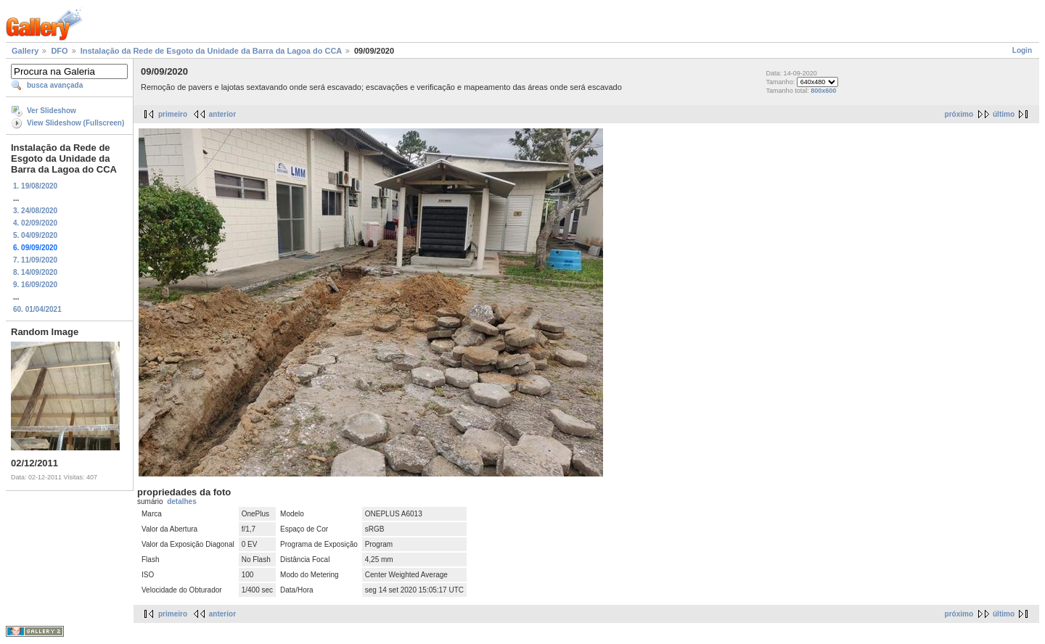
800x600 (823, 90)
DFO (59, 50)
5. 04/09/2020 (35, 235)
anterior (222, 114)
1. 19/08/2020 (35, 186)
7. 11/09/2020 (35, 260)
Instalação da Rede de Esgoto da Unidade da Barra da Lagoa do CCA (211, 50)
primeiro (172, 114)
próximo (959, 114)
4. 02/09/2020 (35, 223)
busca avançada (55, 85)
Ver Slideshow (51, 111)
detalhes (182, 501)
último (1004, 114)
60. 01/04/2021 (37, 309)
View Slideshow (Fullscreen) (75, 123)
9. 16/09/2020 (35, 285)
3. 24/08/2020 (35, 211)
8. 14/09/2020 (35, 272)
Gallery (25, 50)
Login (1022, 50)
